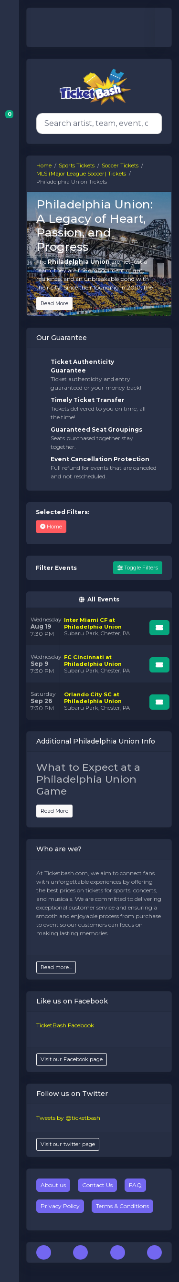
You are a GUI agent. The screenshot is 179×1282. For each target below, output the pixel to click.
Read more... (56, 967)
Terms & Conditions (122, 1206)
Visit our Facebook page (72, 1059)
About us (53, 1185)
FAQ (135, 1185)
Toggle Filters (137, 567)
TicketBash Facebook (65, 1025)
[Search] (97, 123)
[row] (99, 626)
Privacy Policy (60, 1206)
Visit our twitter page (68, 1144)
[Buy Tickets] (159, 627)
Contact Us (97, 1185)
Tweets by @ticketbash (68, 1117)
